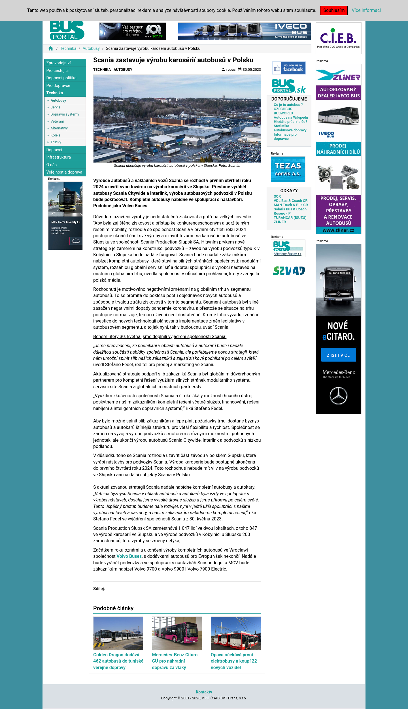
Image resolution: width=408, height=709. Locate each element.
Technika (68, 48)
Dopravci (54, 150)
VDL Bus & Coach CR (290, 200)
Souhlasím (334, 10)
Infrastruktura (58, 157)
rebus (228, 69)
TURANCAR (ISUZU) (290, 217)
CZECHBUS (283, 109)
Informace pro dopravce (285, 136)
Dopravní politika (61, 78)
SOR (277, 196)
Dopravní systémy (64, 114)
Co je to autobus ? (288, 104)
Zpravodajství (58, 63)
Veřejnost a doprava (64, 172)
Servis (55, 107)
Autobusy (90, 48)
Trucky (55, 142)
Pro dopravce (58, 85)
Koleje (55, 135)
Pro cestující (57, 70)
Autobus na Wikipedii (291, 117)
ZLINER (280, 222)
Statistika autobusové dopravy (290, 128)
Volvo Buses (129, 556)
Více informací (366, 10)
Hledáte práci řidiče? (290, 121)
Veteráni (57, 121)
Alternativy (58, 128)
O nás (51, 165)
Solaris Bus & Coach (290, 209)
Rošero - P (282, 213)
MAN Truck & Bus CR (291, 205)
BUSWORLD (283, 113)
